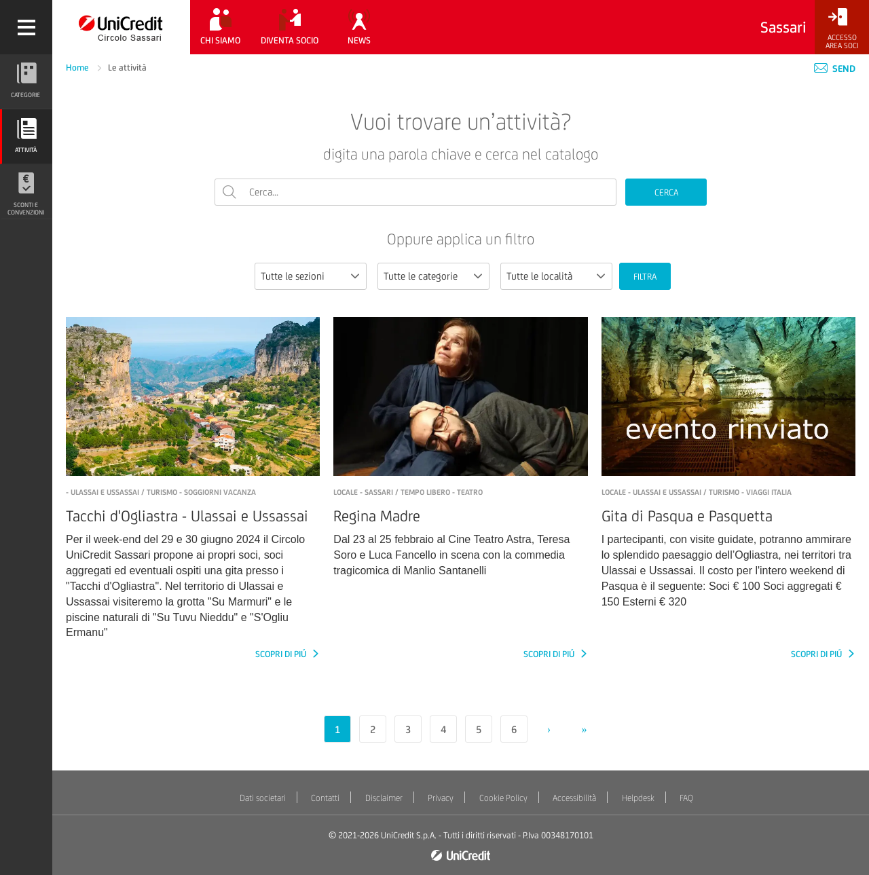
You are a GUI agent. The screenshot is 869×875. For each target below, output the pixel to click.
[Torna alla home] (121, 27)
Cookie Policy (503, 798)
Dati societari (263, 798)
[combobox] (311, 276)
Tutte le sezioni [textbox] (293, 276)
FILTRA (645, 277)
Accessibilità (574, 798)
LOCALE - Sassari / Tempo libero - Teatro (408, 492)
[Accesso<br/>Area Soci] (842, 29)
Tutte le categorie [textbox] (421, 276)
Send (834, 68)
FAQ (686, 798)
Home (78, 67)
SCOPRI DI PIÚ (281, 654)
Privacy (441, 798)
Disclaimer (384, 798)
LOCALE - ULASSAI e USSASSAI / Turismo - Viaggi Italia (697, 492)
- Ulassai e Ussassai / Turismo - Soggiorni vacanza (161, 492)
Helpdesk (638, 798)
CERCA (666, 192)
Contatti (325, 798)
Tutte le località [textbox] (539, 276)
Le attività (127, 67)
